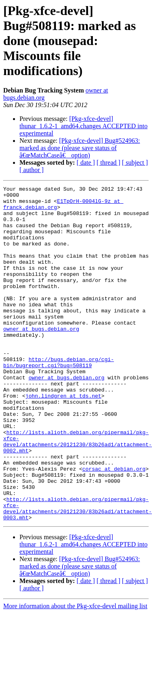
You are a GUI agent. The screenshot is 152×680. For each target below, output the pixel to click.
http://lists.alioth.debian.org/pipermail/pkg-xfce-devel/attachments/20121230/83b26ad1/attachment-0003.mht (77, 573)
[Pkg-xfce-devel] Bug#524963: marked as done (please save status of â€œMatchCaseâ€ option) (79, 148)
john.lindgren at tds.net (63, 438)
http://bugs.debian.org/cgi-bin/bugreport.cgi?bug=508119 (58, 398)
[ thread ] (108, 162)
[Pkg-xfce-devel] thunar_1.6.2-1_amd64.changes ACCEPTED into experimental (83, 126)
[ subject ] (135, 162)
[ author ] (31, 169)
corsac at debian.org (114, 525)
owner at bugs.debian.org (41, 358)
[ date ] (86, 162)
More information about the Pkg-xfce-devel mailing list (75, 672)
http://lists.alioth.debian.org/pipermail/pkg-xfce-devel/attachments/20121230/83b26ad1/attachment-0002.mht (77, 493)
